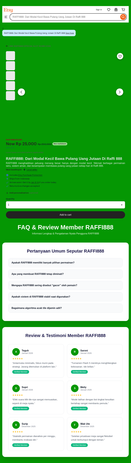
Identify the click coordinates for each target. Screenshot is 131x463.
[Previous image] (21, 92)
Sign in (99, 9)
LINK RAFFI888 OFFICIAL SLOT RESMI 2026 (30, 46)
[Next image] (119, 92)
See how (70, 33)
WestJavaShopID (14, 170)
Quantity (10, 199)
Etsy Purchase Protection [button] (30, 175)
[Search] (123, 17)
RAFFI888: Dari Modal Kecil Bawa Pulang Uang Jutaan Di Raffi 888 (64, 159)
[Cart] (123, 9)
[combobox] (64, 17)
